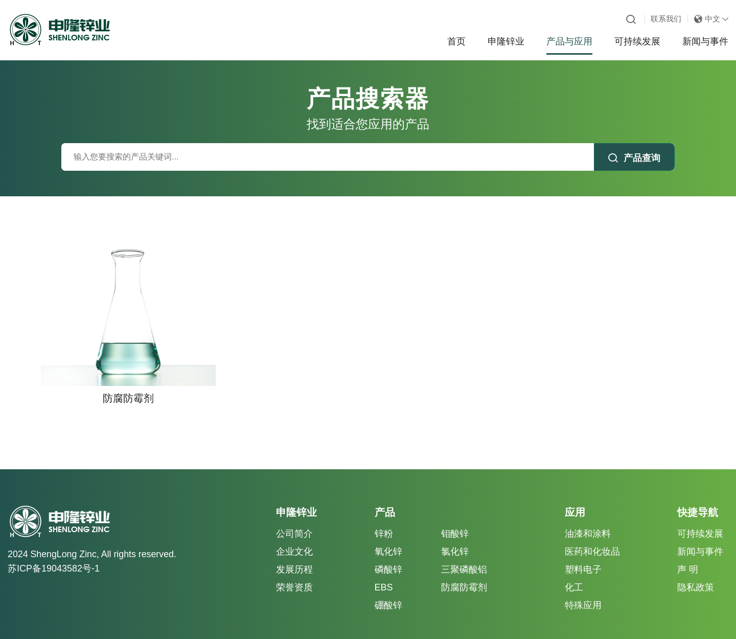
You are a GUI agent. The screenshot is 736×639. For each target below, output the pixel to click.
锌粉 (384, 519)
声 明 (687, 556)
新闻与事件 (705, 41)
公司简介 (294, 519)
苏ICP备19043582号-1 (54, 555)
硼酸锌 (388, 591)
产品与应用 (569, 41)
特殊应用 (583, 591)
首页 (456, 41)
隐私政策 (695, 573)
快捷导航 (697, 498)
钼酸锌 (455, 519)
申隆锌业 (506, 41)
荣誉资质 (294, 573)
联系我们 (666, 18)
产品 (385, 498)
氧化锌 (388, 537)
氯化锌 (455, 537)
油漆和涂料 (588, 519)
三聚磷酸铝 (464, 556)
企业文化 (294, 537)
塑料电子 (583, 556)
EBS (384, 573)
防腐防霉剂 (464, 573)
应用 (575, 498)
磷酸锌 (388, 556)
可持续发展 (637, 41)
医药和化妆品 (592, 537)
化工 (574, 573)
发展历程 (294, 556)
